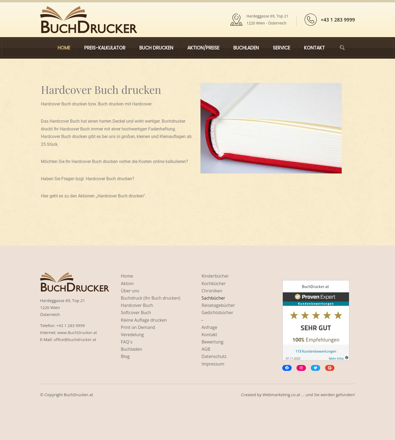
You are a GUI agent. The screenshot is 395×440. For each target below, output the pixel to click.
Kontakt (314, 48)
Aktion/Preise (203, 48)
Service (281, 48)
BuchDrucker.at (78, 394)
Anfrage (209, 327)
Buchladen (246, 48)
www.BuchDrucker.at (77, 332)
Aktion (127, 283)
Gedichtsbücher (217, 312)
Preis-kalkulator (104, 48)
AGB (206, 349)
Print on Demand (138, 327)
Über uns (130, 291)
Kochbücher (214, 283)
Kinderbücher (215, 276)
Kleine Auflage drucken (144, 320)
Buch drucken (156, 48)
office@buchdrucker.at (75, 339)
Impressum (213, 364)
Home (64, 48)
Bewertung (212, 342)
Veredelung (132, 335)
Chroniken (212, 291)
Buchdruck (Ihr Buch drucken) (150, 298)
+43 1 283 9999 (338, 19)
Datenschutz (214, 356)
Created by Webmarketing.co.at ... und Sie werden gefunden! (298, 394)
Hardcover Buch (137, 305)
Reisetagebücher (218, 305)
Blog (125, 356)
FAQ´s (126, 342)
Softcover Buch (136, 312)
